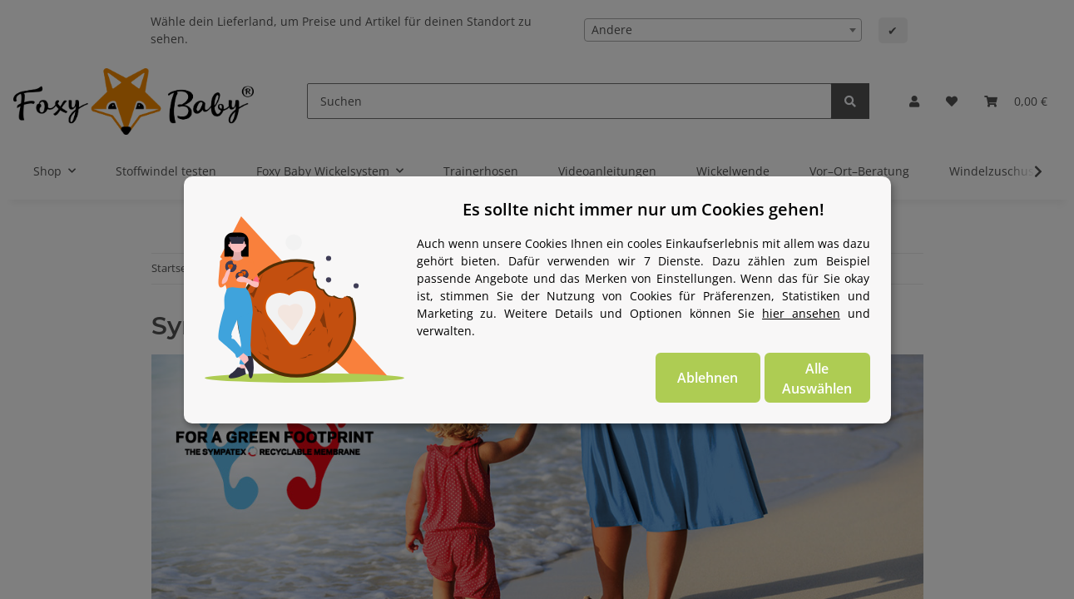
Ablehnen (707, 378)
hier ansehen (801, 313)
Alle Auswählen (817, 378)
